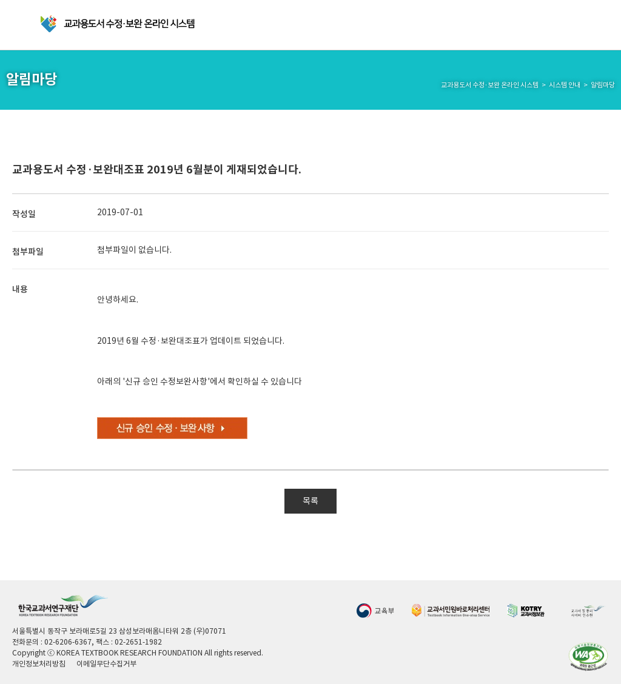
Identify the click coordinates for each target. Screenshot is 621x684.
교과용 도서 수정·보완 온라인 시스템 (118, 24)
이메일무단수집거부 (106, 663)
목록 (310, 500)
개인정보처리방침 (38, 663)
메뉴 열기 (21, 25)
